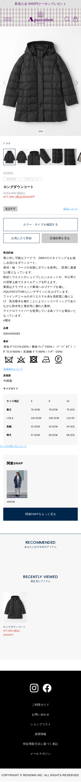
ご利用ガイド (40, 705)
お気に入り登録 (21, 238)
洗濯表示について (13, 369)
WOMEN (8, 173)
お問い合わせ (40, 715)
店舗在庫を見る (60, 238)
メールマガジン (40, 754)
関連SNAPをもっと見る (40, 514)
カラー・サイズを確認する (40, 225)
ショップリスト (40, 724)
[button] (5, 82)
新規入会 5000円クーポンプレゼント (40, 3)
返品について (70, 209)
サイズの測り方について (13, 446)
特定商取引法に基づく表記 (40, 744)
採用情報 (40, 734)
